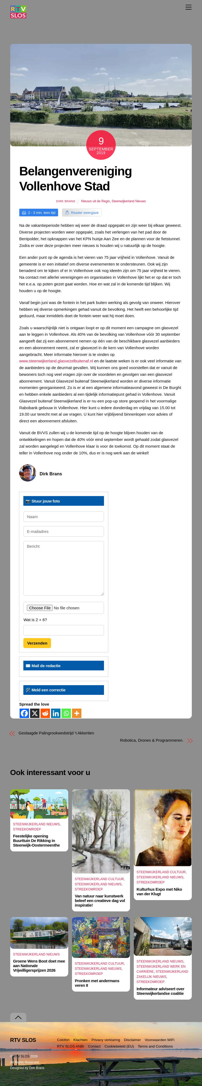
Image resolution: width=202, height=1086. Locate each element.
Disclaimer (132, 1040)
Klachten (80, 1040)
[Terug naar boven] (18, 1017)
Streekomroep (27, 829)
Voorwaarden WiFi (159, 1040)
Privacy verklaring (105, 1040)
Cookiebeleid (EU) (119, 1046)
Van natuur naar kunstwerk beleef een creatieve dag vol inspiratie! (100, 900)
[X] (34, 713)
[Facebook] (24, 713)
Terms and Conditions (155, 1046)
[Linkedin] (55, 713)
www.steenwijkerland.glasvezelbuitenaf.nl (56, 361)
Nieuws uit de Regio (95, 201)
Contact (94, 1046)
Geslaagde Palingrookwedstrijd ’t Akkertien (56, 733)
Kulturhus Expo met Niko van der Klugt (159, 891)
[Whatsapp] (66, 713)
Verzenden (37, 643)
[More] (76, 713)
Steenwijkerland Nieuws (128, 201)
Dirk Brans (65, 201)
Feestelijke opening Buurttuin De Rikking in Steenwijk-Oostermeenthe (36, 840)
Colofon (63, 1040)
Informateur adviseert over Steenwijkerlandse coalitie (161, 991)
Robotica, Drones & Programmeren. (151, 740)
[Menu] (188, 7)
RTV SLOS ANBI (70, 1046)
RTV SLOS (21, 1056)
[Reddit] (45, 713)
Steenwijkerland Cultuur (99, 879)
